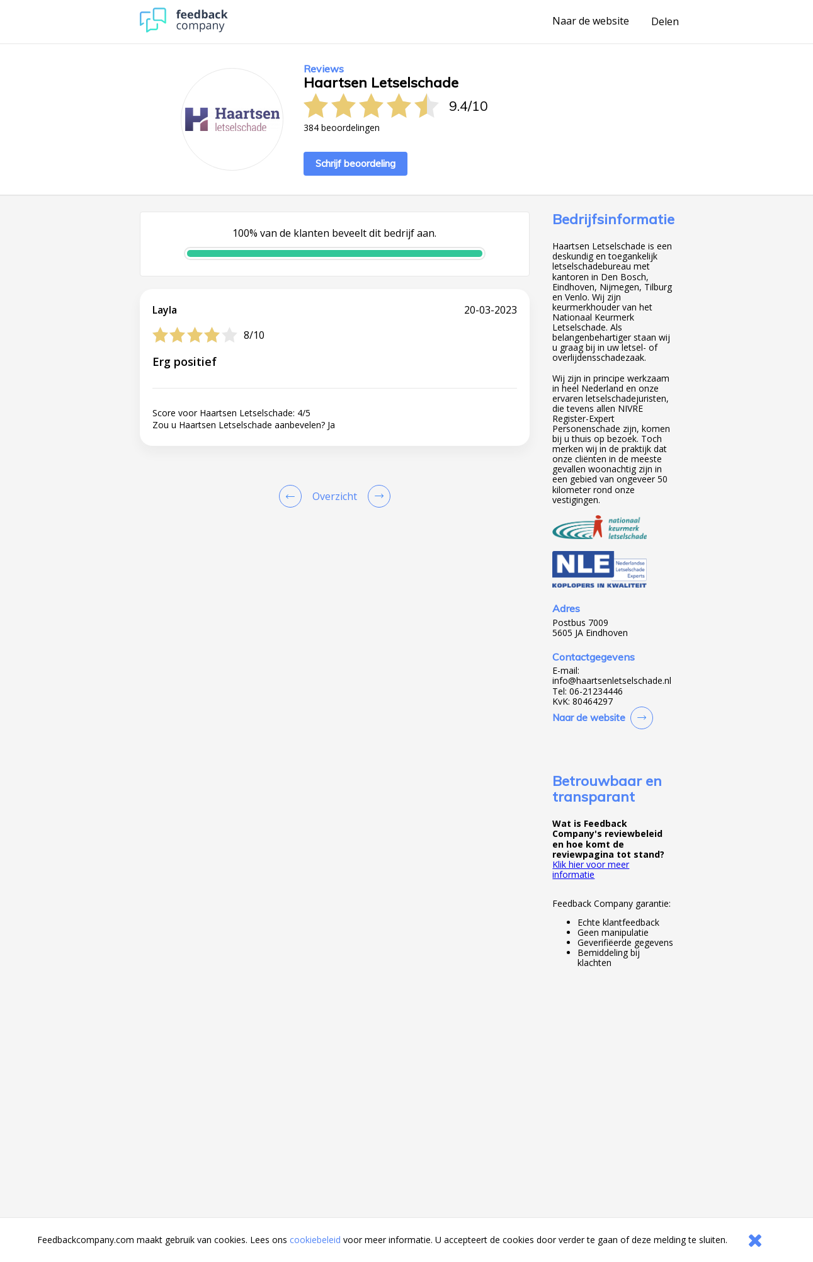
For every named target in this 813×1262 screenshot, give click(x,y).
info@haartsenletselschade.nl (611, 681)
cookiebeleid (315, 1240)
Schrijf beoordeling (355, 163)
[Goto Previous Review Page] (293, 496)
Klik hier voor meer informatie (590, 869)
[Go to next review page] (376, 496)
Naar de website (590, 21)
